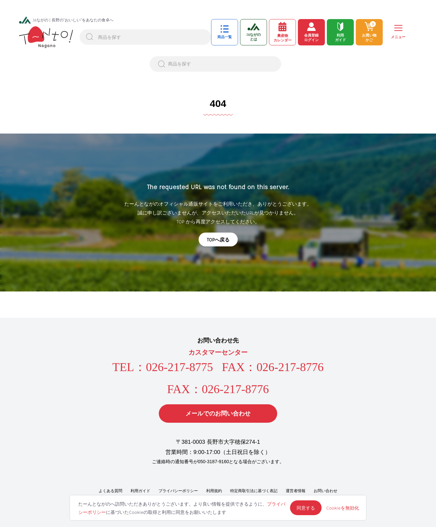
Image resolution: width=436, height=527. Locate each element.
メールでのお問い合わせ (218, 413)
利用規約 (214, 491)
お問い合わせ (325, 491)
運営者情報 (295, 491)
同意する (306, 508)
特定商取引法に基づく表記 (254, 491)
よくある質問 (110, 491)
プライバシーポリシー (178, 491)
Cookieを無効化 (342, 508)
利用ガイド (140, 491)
